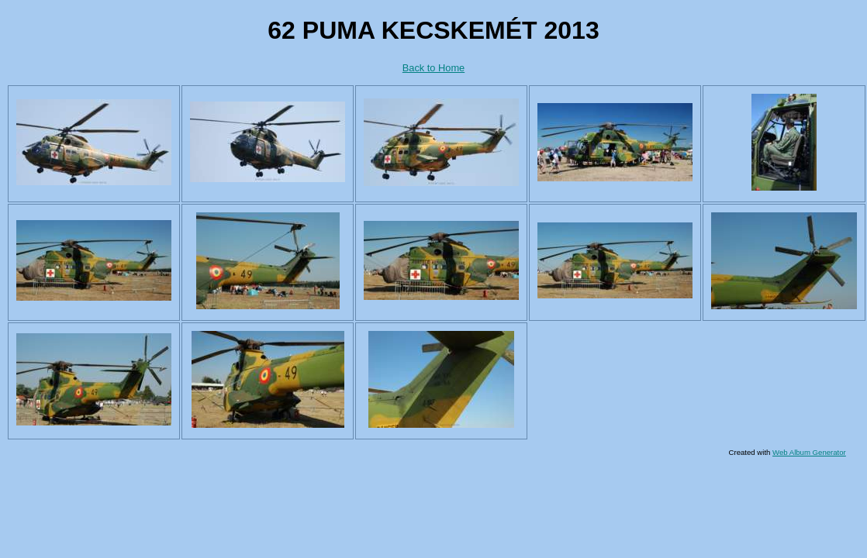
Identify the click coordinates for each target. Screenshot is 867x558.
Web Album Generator (809, 452)
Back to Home (433, 68)
